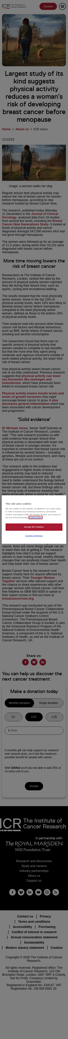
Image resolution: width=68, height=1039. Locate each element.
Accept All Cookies (34, 527)
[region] (34, 519)
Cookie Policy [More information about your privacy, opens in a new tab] (35, 517)
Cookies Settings (34, 536)
